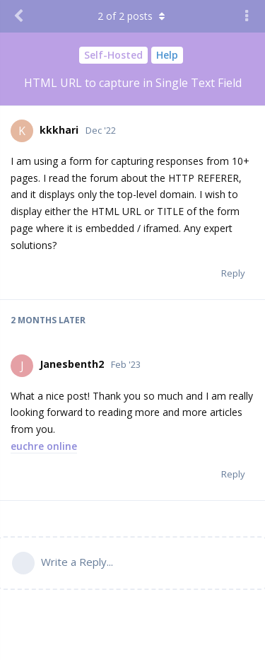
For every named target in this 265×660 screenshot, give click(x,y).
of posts (133, 16)
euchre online (44, 446)
